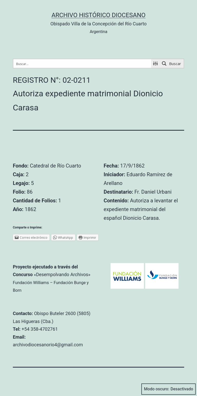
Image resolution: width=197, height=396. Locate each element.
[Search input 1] (82, 63)
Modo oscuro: (168, 389)
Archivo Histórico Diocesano (99, 15)
